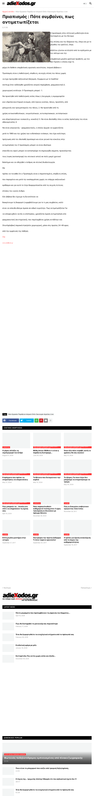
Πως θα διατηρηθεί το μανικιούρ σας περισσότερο (37, 624)
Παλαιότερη (85, 588)
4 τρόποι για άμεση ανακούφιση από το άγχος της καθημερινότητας (77, 540)
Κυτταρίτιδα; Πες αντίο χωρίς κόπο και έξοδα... (36, 656)
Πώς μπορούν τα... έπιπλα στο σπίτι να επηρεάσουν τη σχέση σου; (15, 508)
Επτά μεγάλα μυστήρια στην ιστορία (14, 539)
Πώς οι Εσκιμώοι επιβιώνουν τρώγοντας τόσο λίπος (76, 507)
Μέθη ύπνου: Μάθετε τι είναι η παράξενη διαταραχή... (46, 451)
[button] (3, 4)
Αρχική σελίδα (8, 12)
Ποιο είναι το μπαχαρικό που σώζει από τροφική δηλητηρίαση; (42, 768)
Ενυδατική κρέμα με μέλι (26, 645)
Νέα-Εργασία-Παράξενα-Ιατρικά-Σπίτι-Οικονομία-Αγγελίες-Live (41, 12)
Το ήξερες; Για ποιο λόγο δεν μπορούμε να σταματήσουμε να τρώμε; (77, 479)
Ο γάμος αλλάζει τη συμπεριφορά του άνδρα (12, 451)
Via (3, 237)
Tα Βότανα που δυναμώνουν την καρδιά (46, 478)
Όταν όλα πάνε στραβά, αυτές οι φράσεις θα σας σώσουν (77, 451)
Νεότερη (7, 588)
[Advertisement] (40, 271)
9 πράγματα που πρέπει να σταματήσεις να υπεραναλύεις (15, 478)
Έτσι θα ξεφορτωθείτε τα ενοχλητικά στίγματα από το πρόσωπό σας (45, 634)
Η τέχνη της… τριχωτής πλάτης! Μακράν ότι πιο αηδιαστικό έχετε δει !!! (46, 779)
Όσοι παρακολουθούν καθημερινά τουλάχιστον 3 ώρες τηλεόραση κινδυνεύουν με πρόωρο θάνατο (47, 509)
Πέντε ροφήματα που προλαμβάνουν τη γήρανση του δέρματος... (43, 613)
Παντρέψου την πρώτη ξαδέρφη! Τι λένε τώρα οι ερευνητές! (47, 539)
